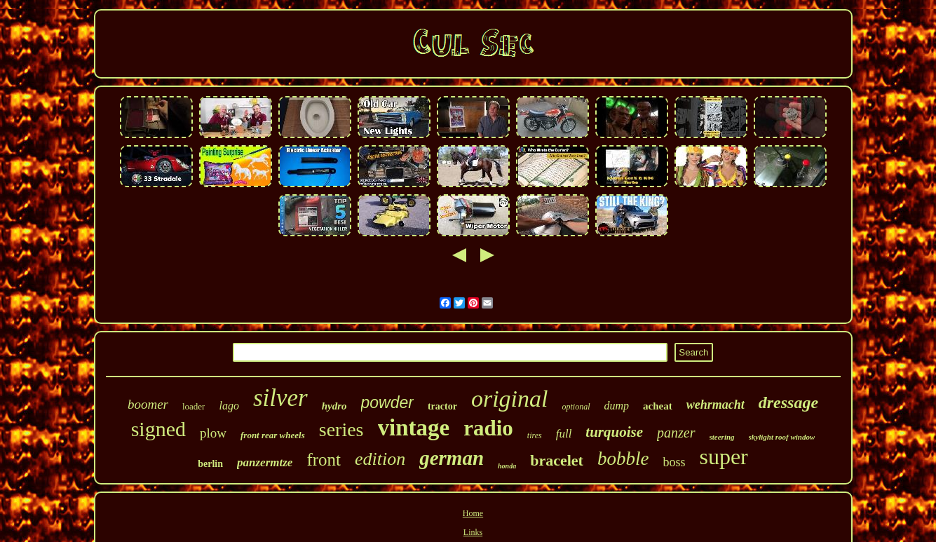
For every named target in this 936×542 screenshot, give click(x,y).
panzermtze (264, 462)
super (723, 456)
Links (472, 532)
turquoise (614, 432)
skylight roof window (782, 437)
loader (193, 406)
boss (674, 462)
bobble (623, 458)
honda (507, 466)
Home (473, 513)
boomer (148, 404)
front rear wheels (272, 435)
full (564, 433)
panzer (676, 432)
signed (158, 428)
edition (380, 459)
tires (534, 435)
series (341, 429)
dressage (788, 402)
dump (617, 406)
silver (280, 398)
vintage (414, 427)
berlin (210, 464)
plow (213, 433)
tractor (442, 406)
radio (488, 428)
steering (722, 437)
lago (228, 406)
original (509, 399)
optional (576, 407)
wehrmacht (715, 405)
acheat (657, 406)
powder (387, 402)
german (451, 458)
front (323, 459)
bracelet (556, 460)
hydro (334, 406)
